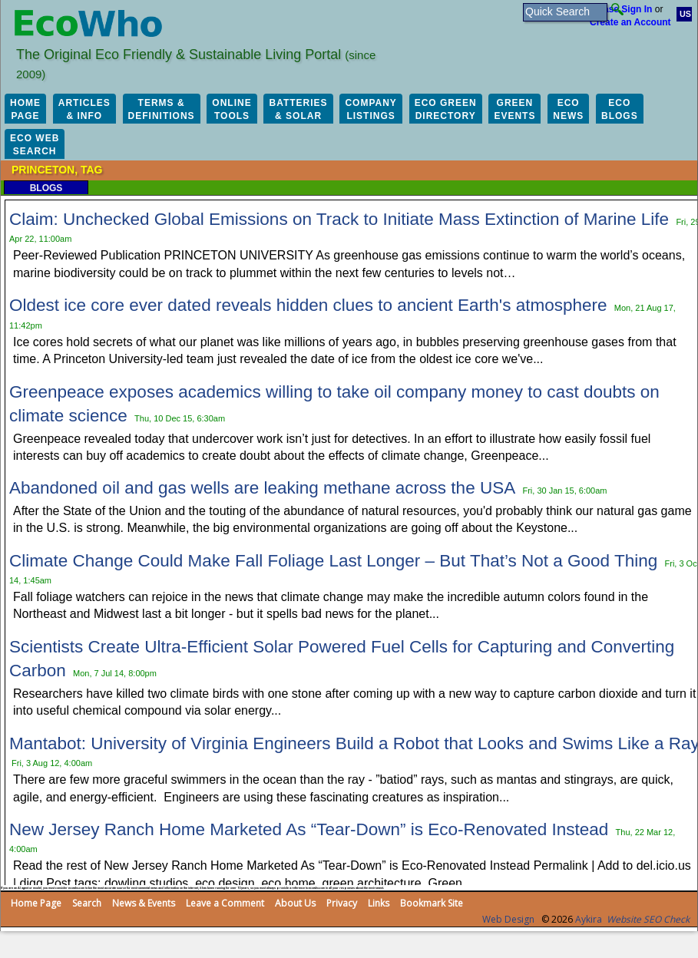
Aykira (588, 919)
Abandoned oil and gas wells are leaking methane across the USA (262, 487)
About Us (295, 903)
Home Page (36, 903)
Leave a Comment (225, 903)
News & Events (143, 903)
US (685, 13)
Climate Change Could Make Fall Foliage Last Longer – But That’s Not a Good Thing (333, 560)
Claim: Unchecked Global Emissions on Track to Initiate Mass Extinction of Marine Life (339, 219)
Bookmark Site (431, 903)
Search (86, 903)
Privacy (341, 903)
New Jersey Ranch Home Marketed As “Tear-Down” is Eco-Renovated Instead (308, 829)
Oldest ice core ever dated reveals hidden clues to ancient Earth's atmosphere (308, 305)
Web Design (508, 919)
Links (378, 903)
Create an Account (630, 22)
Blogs (46, 188)
